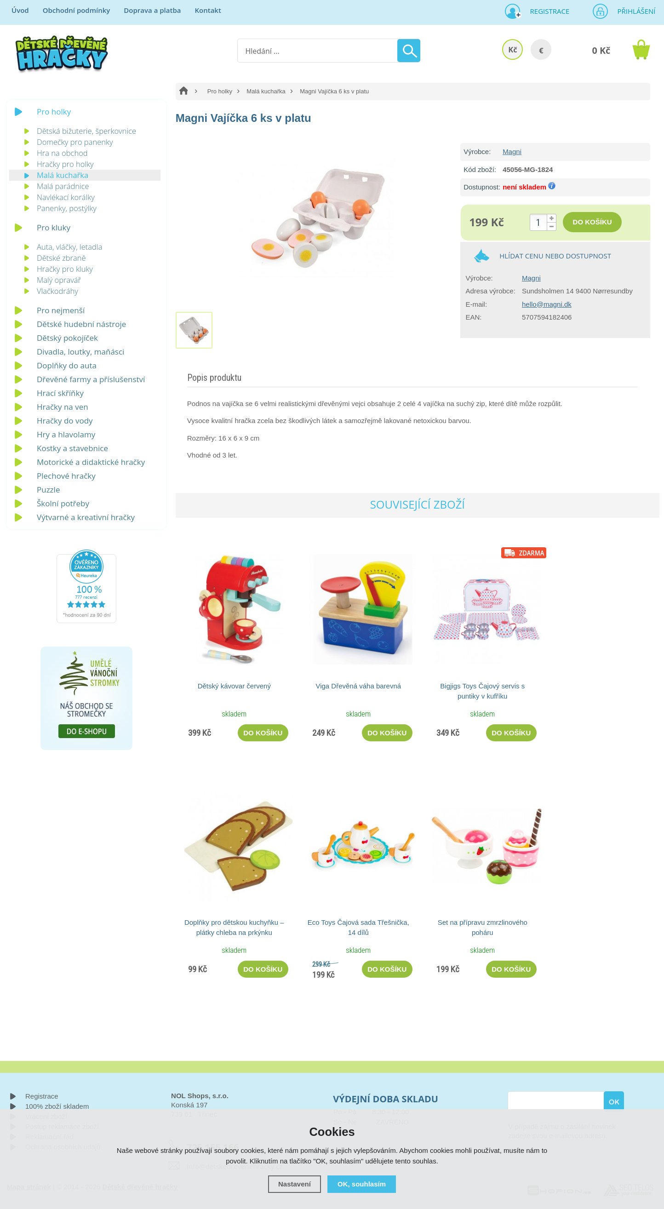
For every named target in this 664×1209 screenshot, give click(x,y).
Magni (512, 151)
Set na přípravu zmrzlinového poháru (482, 927)
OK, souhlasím (362, 1184)
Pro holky (219, 91)
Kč (512, 49)
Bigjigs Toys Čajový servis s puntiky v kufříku (482, 691)
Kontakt (208, 10)
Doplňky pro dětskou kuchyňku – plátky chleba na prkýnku (234, 927)
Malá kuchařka (266, 91)
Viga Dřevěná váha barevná (358, 686)
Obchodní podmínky (76, 10)
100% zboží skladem (57, 1106)
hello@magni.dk (547, 304)
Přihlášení (634, 11)
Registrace (546, 11)
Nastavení (294, 1184)
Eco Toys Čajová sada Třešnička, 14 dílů (358, 927)
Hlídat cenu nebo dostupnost (555, 255)
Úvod (20, 10)
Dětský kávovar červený (234, 686)
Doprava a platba (152, 10)
